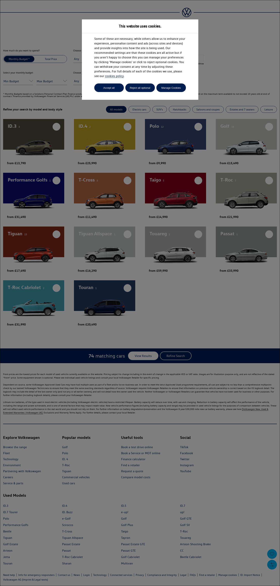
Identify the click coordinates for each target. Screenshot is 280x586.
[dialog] (140, 293)
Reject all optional (140, 87)
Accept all (109, 87)
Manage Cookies (171, 87)
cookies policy (114, 76)
